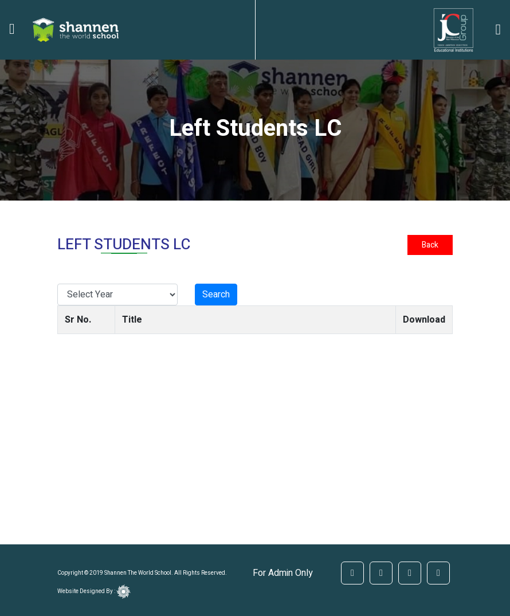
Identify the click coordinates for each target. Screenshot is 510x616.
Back (430, 245)
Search (216, 294)
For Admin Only (283, 573)
